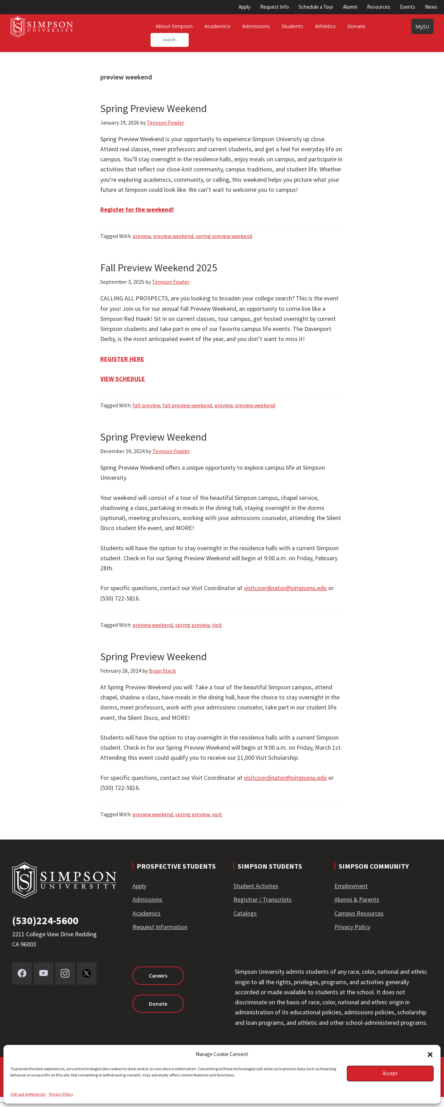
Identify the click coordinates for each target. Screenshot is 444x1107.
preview (142, 235)
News (431, 6)
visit (217, 624)
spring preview (192, 624)
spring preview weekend (224, 235)
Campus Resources (359, 913)
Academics (147, 913)
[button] (430, 1054)
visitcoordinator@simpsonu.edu (285, 778)
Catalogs (245, 913)
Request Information (160, 927)
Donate (158, 1003)
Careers (158, 975)
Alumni (350, 6)
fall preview (146, 405)
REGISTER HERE (122, 359)
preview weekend (173, 235)
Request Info (274, 6)
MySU (422, 26)
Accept (390, 1073)
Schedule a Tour (316, 6)
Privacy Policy (61, 1094)
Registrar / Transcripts (262, 899)
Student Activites (255, 886)
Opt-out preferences (27, 1094)
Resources (378, 6)
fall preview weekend (187, 405)
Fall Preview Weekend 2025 (158, 267)
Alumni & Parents (356, 899)
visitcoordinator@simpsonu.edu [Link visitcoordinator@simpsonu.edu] (285, 588)
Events (407, 6)
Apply (244, 6)
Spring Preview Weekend (153, 108)
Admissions (147, 899)
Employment (351, 886)
